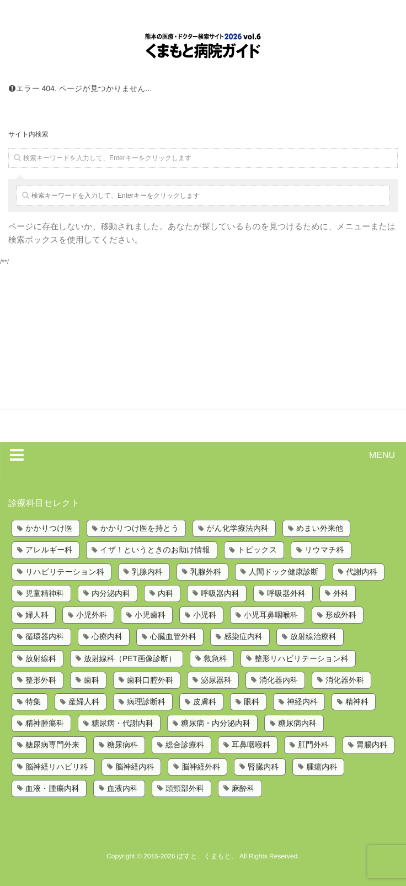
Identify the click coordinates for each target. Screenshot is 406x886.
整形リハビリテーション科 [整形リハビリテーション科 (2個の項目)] (301, 658)
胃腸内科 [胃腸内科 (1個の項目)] (371, 744)
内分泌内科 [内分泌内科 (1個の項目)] (111, 593)
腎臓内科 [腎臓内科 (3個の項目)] (263, 766)
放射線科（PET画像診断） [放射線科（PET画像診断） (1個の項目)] (130, 658)
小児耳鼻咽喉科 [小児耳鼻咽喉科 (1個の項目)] (271, 614)
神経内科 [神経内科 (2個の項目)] (302, 701)
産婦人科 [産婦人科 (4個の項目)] (83, 701)
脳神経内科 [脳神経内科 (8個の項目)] (134, 766)
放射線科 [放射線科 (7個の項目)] (40, 658)
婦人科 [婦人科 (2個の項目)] (37, 614)
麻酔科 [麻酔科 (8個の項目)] (243, 788)
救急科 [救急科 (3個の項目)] (215, 658)
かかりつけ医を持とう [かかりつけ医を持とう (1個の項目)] (139, 528)
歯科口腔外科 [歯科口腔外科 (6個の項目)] (150, 680)
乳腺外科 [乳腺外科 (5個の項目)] (205, 571)
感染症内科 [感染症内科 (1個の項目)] (243, 636)
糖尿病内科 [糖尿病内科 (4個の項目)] (297, 723)
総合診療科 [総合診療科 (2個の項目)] (184, 744)
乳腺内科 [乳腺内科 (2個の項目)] (147, 571)
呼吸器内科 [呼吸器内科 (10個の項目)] (220, 593)
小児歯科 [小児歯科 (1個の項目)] (150, 614)
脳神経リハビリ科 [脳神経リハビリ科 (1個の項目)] (56, 766)
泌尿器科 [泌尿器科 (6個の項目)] (216, 680)
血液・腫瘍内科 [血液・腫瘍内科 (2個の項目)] (52, 788)
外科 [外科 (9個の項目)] (341, 593)
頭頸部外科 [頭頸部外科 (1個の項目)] (184, 788)
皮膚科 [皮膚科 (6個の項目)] (204, 701)
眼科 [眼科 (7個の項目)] (251, 701)
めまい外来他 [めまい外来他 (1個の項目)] (319, 528)
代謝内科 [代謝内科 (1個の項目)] (361, 571)
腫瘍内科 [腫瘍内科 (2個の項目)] (321, 766)
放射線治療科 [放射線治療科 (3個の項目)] (313, 636)
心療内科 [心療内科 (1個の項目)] (107, 636)
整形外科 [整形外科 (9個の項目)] (40, 680)
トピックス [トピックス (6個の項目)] (257, 549)
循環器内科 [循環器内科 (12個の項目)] (44, 636)
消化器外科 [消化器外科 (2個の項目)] (344, 680)
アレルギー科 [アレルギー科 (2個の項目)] (48, 549)
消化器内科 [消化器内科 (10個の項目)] (278, 680)
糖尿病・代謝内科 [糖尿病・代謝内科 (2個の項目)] (122, 723)
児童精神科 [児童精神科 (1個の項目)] (44, 593)
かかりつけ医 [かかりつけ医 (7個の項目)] (49, 528)
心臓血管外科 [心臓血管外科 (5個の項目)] (173, 636)
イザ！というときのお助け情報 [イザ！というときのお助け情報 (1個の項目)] (155, 549)
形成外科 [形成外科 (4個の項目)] (340, 614)
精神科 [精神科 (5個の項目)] (356, 701)
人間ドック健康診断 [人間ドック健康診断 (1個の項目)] (284, 571)
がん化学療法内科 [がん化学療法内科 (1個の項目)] (237, 528)
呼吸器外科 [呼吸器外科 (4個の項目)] (286, 593)
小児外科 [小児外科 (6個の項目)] (91, 614)
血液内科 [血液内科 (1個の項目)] (122, 788)
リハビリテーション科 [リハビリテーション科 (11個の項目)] (64, 571)
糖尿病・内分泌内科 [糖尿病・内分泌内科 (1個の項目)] (215, 723)
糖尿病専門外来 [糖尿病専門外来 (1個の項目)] (52, 744)
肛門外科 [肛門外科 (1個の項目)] (313, 744)
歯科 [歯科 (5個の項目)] (91, 680)
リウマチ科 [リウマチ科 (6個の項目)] (324, 549)
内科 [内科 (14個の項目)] (165, 593)
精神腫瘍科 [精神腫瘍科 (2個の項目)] (44, 723)
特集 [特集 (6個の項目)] (33, 701)
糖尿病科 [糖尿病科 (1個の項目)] (122, 744)
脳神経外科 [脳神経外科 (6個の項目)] (200, 766)
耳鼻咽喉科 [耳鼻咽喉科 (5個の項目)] (251, 744)
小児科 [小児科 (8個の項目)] (204, 614)
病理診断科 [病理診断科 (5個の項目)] (146, 701)
